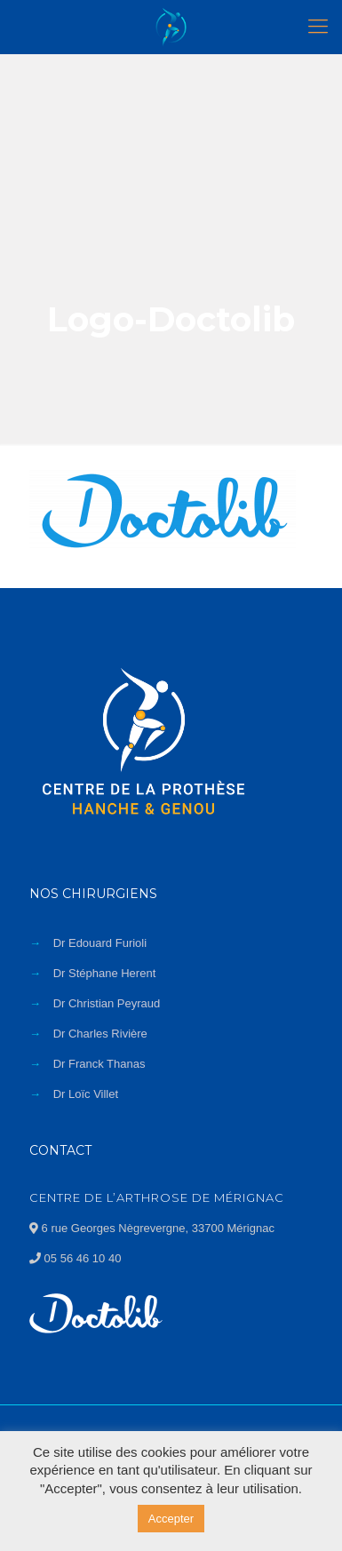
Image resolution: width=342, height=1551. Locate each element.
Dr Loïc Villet (85, 1094)
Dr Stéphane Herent (104, 973)
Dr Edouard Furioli (100, 943)
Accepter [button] (171, 1518)
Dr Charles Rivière (100, 1033)
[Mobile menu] (318, 27)
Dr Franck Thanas (99, 1063)
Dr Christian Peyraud (107, 1003)
